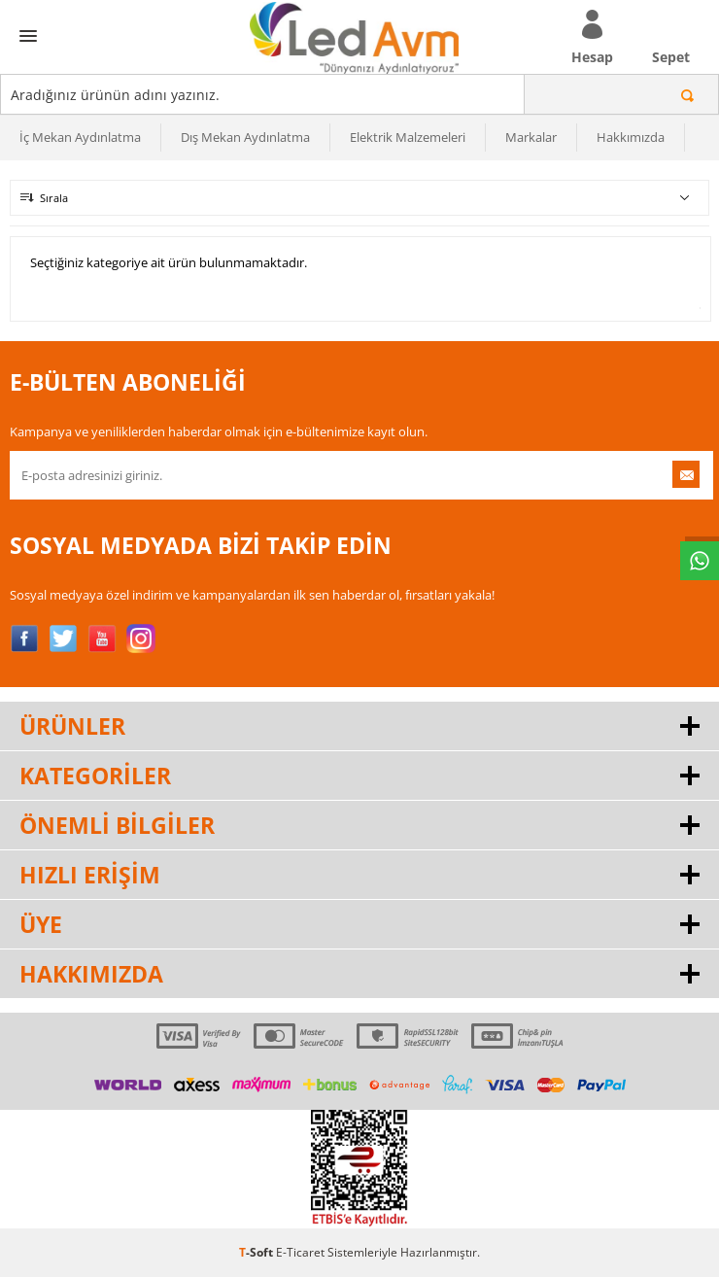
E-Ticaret (300, 1252)
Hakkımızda (631, 137)
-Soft (257, 1252)
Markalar (531, 137)
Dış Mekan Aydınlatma (245, 137)
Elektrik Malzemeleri (407, 137)
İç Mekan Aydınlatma (80, 137)
